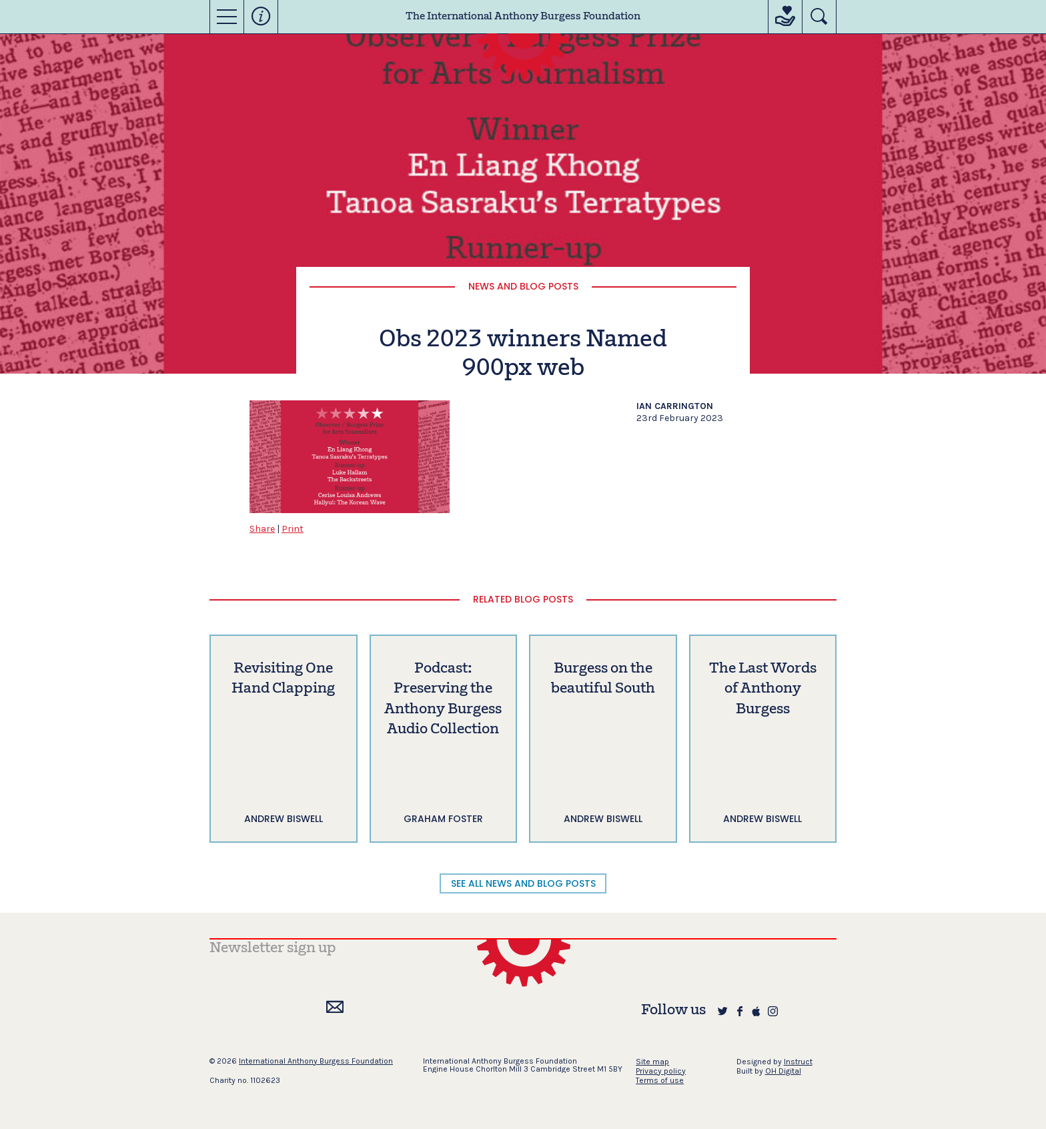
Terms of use (660, 1080)
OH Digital (783, 1071)
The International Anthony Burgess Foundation (523, 16)
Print (293, 528)
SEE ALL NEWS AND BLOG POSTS (523, 883)
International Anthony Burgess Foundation (316, 1061)
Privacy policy (661, 1071)
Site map (652, 1061)
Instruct (798, 1061)
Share (262, 528)
